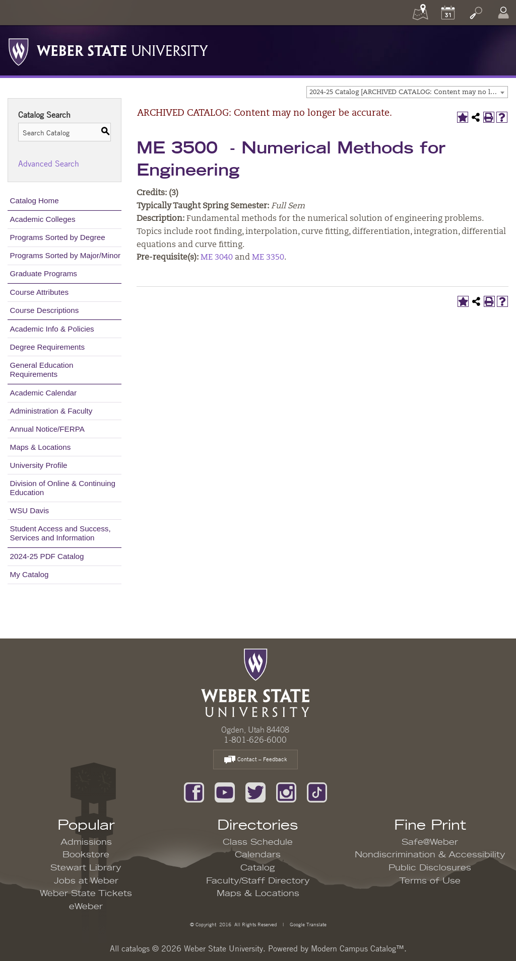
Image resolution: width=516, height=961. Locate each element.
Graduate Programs (43, 273)
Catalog (257, 868)
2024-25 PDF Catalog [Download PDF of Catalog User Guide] (47, 556)
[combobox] (407, 92)
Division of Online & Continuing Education (62, 488)
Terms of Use (430, 881)
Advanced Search (48, 163)
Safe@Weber (430, 842)
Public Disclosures (430, 868)
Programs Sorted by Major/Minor (65, 255)
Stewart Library (85, 868)
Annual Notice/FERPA (47, 429)
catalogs (135, 948)
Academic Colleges (43, 219)
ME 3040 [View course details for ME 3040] (217, 258)
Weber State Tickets (86, 894)
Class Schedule (258, 842)
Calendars (258, 855)
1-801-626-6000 (255, 740)
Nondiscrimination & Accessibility (430, 855)
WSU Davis (29, 510)
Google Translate (307, 924)
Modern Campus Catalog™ (357, 948)
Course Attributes (39, 292)
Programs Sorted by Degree (57, 237)
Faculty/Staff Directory (258, 881)
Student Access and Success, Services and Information (60, 533)
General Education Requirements (42, 369)
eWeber (86, 907)
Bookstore (85, 855)
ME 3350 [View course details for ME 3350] (268, 258)
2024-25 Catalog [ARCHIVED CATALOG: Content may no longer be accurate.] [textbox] (408, 92)
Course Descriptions (44, 310)
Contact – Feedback (255, 760)
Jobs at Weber (86, 881)
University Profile (39, 465)
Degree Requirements (47, 347)
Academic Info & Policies (52, 329)
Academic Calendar (43, 392)
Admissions (86, 842)
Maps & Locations (40, 447)
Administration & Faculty (51, 411)
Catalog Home (34, 200)
